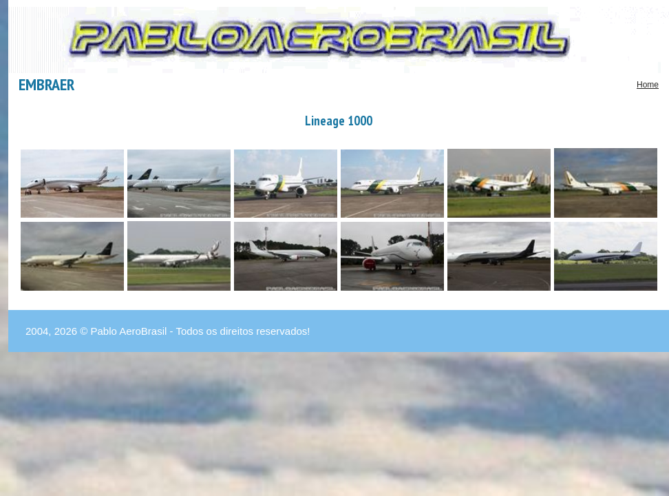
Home (648, 85)
